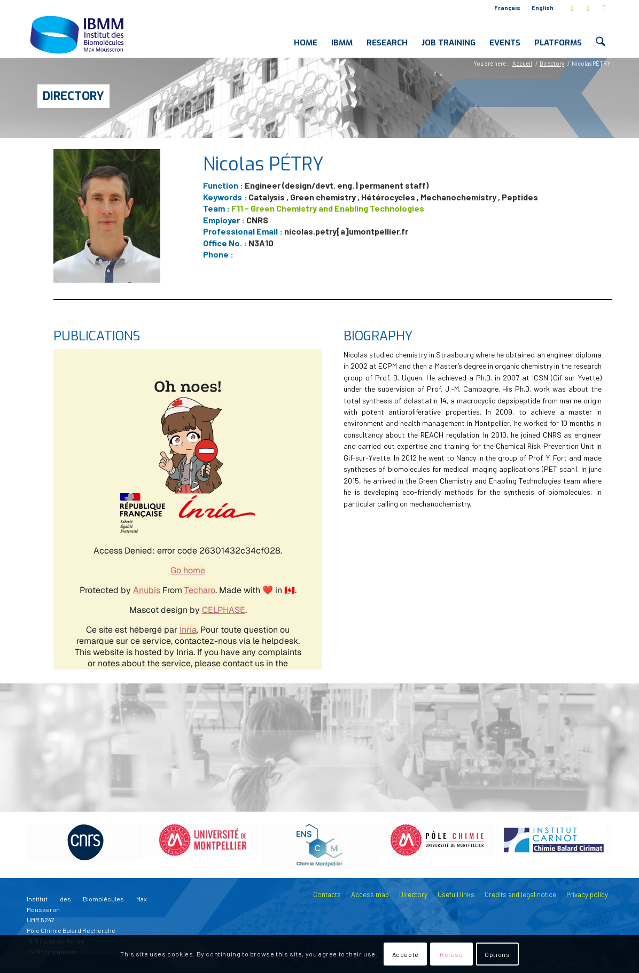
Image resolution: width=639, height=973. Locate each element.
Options (497, 954)
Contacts (327, 894)
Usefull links (456, 894)
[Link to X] (572, 8)
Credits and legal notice (520, 894)
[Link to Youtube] (604, 8)
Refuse (451, 954)
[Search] (600, 34)
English (543, 7)
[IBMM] (78, 34)
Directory (73, 96)
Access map (370, 894)
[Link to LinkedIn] (588, 8)
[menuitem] (507, 8)
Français (507, 7)
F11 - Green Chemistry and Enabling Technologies (327, 208)
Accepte (405, 954)
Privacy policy (587, 894)
